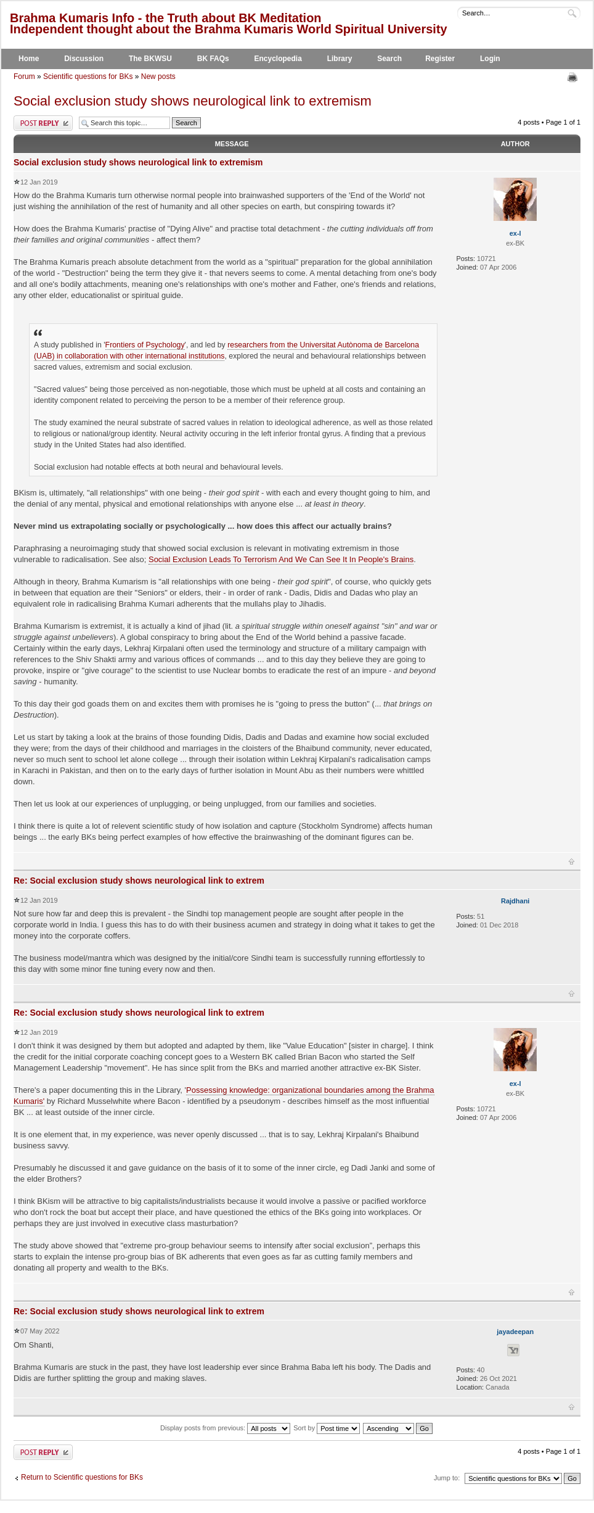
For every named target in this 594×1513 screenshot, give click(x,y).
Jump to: (447, 1478)
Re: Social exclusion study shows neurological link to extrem (139, 880)
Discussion (84, 58)
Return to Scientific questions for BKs (82, 1477)
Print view (574, 77)
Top (571, 861)
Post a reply (43, 123)
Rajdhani (515, 901)
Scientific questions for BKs (87, 76)
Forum (24, 76)
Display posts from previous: (225, 1428)
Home (28, 58)
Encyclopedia (278, 58)
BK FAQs (213, 58)
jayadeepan (515, 1331)
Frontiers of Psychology (145, 345)
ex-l (515, 233)
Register (440, 58)
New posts (158, 76)
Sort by (326, 1428)
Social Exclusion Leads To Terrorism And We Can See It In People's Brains (280, 559)
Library (339, 58)
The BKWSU (150, 58)
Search (389, 58)
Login (490, 58)
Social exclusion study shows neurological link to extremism (193, 101)
